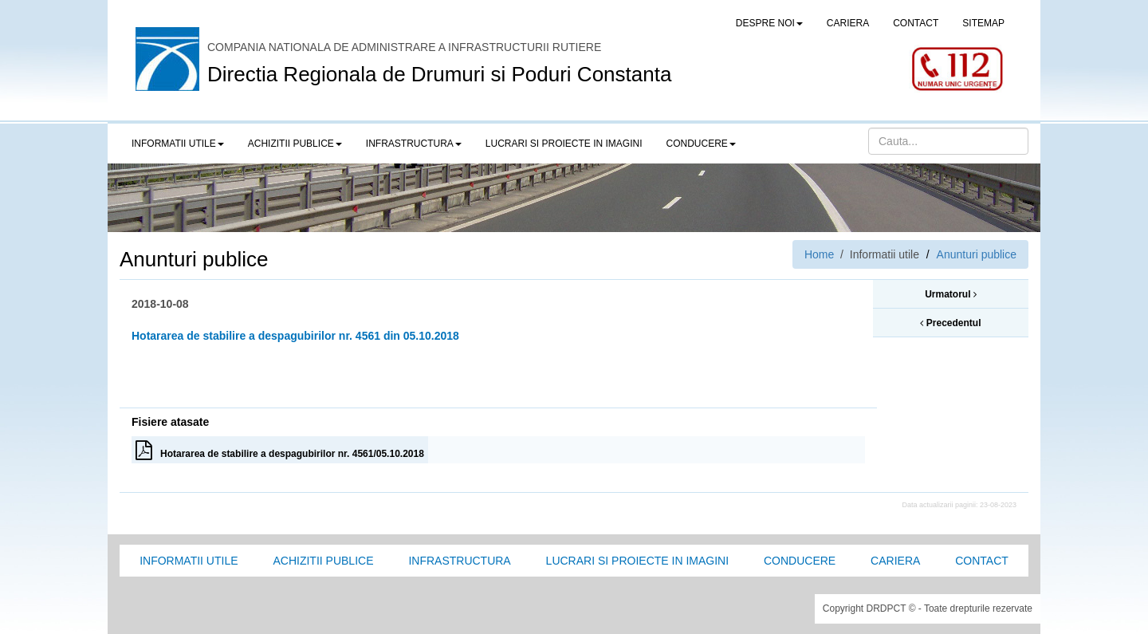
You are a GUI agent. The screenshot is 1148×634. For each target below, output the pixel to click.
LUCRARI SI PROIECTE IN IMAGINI (564, 143)
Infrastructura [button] (414, 143)
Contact (981, 560)
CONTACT (915, 23)
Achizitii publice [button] (295, 143)
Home (819, 254)
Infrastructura (459, 560)
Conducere (799, 560)
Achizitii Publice (323, 560)
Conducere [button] (701, 143)
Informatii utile (189, 560)
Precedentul (950, 323)
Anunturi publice (976, 254)
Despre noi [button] (769, 23)
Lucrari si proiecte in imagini (637, 560)
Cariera (895, 560)
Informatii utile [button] (178, 143)
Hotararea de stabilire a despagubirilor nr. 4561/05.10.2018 (280, 449)
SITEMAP (983, 23)
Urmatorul (951, 294)
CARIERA (848, 23)
